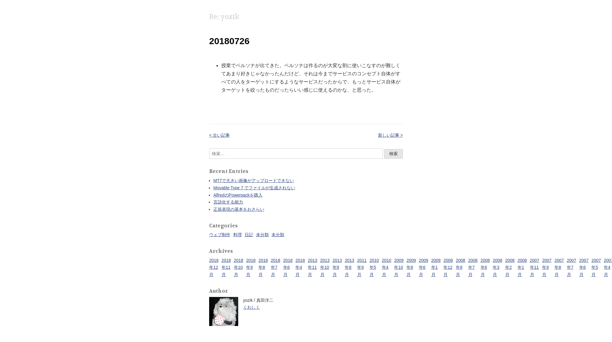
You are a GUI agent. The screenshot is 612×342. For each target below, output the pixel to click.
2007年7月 (571, 267)
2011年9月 (362, 267)
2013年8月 (349, 267)
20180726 (229, 41)
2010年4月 (386, 267)
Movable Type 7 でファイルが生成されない (254, 187)
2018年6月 (288, 267)
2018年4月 (300, 267)
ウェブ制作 (219, 234)
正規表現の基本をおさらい (238, 209)
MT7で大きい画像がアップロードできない (253, 180)
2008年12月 (448, 267)
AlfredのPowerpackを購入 (237, 195)
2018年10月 (238, 267)
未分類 (262, 234)
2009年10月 (398, 267)
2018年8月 (263, 267)
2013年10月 (325, 267)
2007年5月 (596, 267)
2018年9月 (250, 267)
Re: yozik (224, 16)
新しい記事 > (390, 135)
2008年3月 (497, 267)
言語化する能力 (228, 202)
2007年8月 (559, 267)
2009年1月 (436, 267)
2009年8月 (411, 267)
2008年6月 (485, 267)
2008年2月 (510, 267)
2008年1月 (522, 267)
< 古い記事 (219, 135)
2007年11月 (534, 267)
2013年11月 (312, 267)
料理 (237, 234)
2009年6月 (423, 267)
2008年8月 (460, 267)
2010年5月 (374, 267)
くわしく (251, 307)
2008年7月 (473, 267)
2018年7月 (275, 267)
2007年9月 (546, 267)
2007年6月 (584, 267)
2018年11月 (226, 267)
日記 (249, 234)
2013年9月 (337, 267)
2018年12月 (214, 267)
